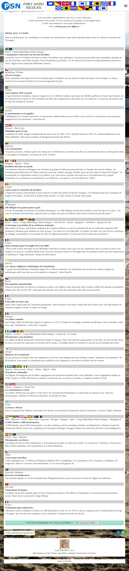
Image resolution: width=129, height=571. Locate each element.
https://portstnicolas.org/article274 (19, 533)
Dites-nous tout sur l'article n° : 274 (88, 523)
